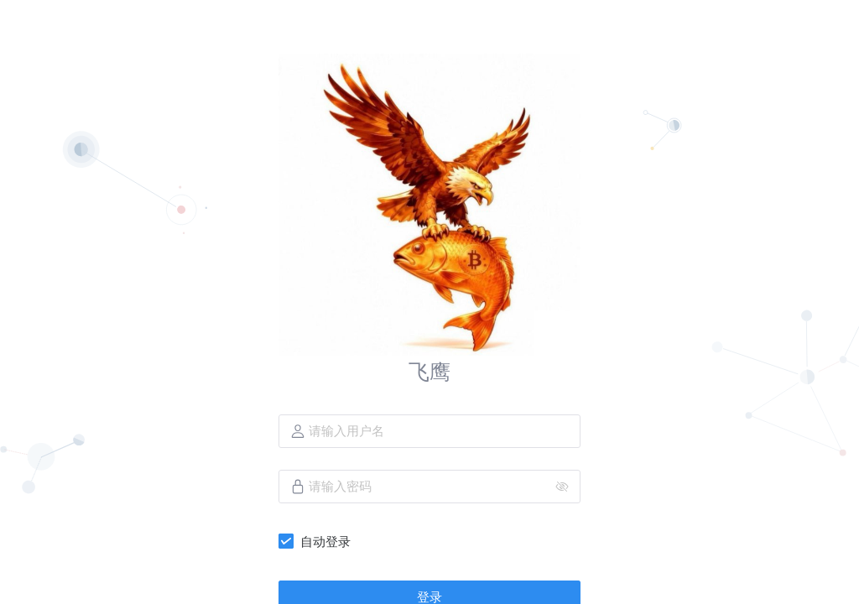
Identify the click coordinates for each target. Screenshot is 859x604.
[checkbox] (318, 541)
